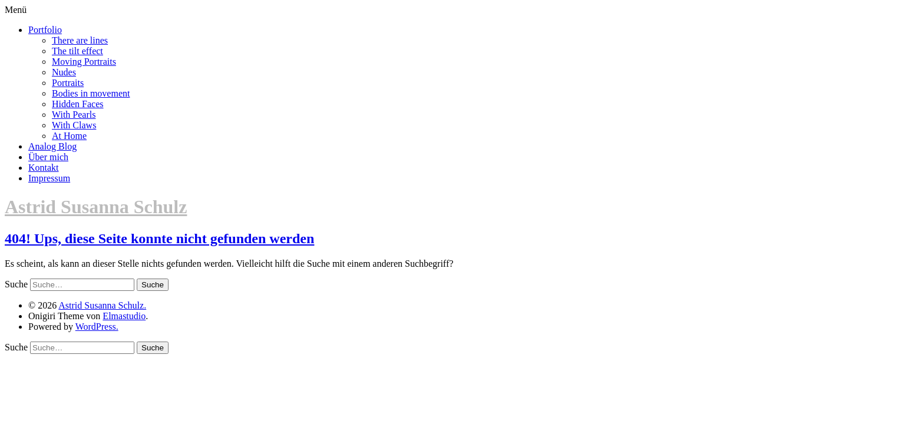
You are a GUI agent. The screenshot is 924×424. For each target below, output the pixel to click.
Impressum (49, 178)
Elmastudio (124, 316)
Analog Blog (52, 146)
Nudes (64, 72)
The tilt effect (77, 51)
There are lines (80, 40)
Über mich (48, 157)
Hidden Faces (78, 104)
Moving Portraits (84, 62)
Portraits (68, 83)
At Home (69, 136)
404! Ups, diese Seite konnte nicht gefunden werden (159, 238)
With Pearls (73, 115)
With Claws (74, 125)
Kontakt (43, 168)
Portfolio (45, 30)
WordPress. (96, 327)
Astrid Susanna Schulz (96, 206)
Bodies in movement (91, 93)
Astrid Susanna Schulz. (102, 305)
